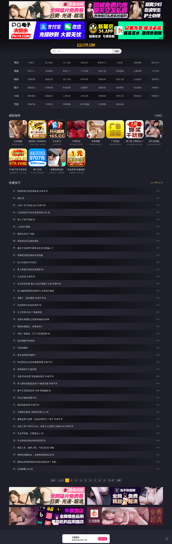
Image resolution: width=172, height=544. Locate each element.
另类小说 (120, 96)
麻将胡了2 (102, 62)
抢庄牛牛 (155, 62)
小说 (16, 95)
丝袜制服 (120, 71)
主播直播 (137, 71)
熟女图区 (137, 87)
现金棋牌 (137, 62)
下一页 (111, 480)
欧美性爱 (84, 79)
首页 (53, 480)
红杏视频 (102, 104)
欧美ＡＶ (67, 71)
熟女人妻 (102, 71)
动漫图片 (84, 87)
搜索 (117, 51)
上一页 (60, 480)
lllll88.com (86, 45)
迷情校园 (102, 96)
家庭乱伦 (49, 96)
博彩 (16, 62)
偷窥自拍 (31, 87)
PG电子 (31, 62)
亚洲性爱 (31, 79)
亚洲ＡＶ (31, 71)
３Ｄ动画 (84, 71)
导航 (16, 104)
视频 (16, 70)
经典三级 (120, 79)
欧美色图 (67, 87)
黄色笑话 (137, 96)
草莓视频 (67, 104)
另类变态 (155, 79)
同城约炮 (31, 104)
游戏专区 (84, 62)
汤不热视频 (84, 104)
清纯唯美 (120, 87)
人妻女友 (67, 96)
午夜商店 (49, 104)
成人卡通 (67, 79)
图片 (16, 87)
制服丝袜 (102, 79)
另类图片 (155, 87)
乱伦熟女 (137, 79)
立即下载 (102, 539)
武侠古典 (84, 96)
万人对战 (67, 62)
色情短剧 (120, 104)
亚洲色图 (49, 87)
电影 (16, 79)
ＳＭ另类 (155, 71)
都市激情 (31, 96)
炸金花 (120, 62)
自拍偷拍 (49, 71)
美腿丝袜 (102, 87)
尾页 (119, 480)
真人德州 (49, 62)
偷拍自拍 (49, 79)
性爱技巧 (155, 96)
